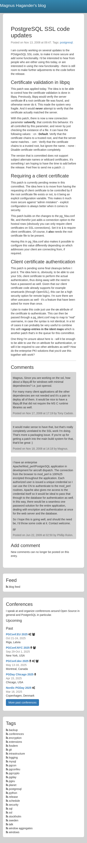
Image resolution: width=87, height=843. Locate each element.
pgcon (12, 765)
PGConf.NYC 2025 (18, 647)
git (10, 749)
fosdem (13, 745)
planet (12, 785)
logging (13, 757)
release (13, 796)
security (13, 804)
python (13, 792)
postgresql (66, 42)
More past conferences (22, 702)
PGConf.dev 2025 (17, 661)
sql (10, 808)
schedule (14, 800)
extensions (15, 741)
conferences (16, 734)
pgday (12, 777)
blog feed (13, 586)
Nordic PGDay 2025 (18, 687)
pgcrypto (14, 773)
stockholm (15, 816)
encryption (15, 737)
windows (14, 832)
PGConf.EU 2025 (17, 634)
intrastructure (17, 753)
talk (11, 824)
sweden (13, 820)
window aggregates (21, 828)
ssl (10, 812)
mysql (12, 761)
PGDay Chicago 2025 (19, 674)
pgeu (12, 781)
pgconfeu (14, 769)
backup (13, 730)
